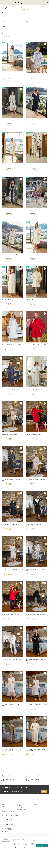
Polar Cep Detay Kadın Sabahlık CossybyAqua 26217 (11, 480)
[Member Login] (43, 8)
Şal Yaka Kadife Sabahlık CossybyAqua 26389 (35, 614)
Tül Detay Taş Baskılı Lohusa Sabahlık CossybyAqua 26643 (9, 255)
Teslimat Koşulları (20, 807)
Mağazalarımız (4, 808)
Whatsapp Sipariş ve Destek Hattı (41, 846)
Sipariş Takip (35, 809)
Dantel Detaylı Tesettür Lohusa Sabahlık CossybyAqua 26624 (10, 300)
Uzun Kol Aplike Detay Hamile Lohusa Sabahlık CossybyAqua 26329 (35, 750)
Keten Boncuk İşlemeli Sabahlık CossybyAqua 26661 (11, 76)
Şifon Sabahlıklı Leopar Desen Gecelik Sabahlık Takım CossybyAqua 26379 (11, 750)
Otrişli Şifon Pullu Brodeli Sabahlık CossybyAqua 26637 (36, 390)
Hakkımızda (4, 802)
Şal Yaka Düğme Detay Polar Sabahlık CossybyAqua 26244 (33, 525)
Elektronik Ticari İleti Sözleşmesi (8, 811)
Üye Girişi (35, 802)
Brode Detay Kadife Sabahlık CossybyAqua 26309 (36, 704)
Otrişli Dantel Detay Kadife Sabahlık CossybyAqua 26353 (36, 660)
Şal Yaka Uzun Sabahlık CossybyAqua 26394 (11, 389)
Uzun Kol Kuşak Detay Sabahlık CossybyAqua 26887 (11, 120)
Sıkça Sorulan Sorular (21, 809)
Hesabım (35, 806)
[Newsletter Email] (27, 791)
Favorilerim (35, 808)
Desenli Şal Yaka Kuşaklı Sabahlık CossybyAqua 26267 (35, 570)
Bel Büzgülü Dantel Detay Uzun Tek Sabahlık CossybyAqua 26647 (35, 120)
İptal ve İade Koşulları (21, 811)
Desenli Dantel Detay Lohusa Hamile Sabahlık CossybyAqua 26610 (35, 165)
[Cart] (46, 8)
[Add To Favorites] (21, 44)
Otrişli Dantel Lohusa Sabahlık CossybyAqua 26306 (11, 705)
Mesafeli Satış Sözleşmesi (22, 803)
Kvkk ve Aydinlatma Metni (7, 809)
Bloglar (3, 804)
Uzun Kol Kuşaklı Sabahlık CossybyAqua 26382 (11, 659)
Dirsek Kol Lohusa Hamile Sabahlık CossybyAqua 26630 (12, 165)
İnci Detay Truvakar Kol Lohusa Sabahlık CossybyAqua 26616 (34, 255)
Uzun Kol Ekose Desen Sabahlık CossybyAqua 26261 (35, 480)
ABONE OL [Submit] (44, 791)
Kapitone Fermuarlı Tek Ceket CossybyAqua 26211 (36, 344)
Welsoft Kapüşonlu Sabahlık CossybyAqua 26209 (12, 614)
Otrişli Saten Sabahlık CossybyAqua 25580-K (11, 344)
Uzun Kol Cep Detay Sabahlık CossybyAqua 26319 (12, 569)
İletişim (3, 806)
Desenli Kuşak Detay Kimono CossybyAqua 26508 (36, 209)
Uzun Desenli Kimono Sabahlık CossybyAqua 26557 (11, 210)
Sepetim (35, 804)
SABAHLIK (13, 16)
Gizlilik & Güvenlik (20, 805)
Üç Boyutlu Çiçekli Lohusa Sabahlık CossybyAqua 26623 (36, 300)
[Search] (24, 12)
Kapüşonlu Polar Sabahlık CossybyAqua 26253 (11, 434)
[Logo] (25, 8)
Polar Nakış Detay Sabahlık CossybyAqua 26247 (12, 524)
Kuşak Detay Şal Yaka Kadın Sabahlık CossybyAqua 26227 (33, 435)
